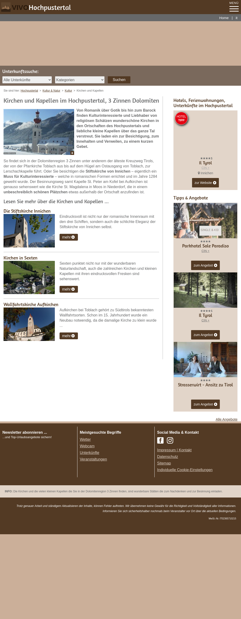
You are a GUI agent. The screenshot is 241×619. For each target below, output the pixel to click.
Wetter (85, 524)
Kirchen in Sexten (20, 258)
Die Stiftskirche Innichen (27, 211)
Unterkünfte (89, 537)
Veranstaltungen (93, 544)
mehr (66, 237)
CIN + (205, 168)
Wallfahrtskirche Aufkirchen (31, 304)
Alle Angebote (226, 504)
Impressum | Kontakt (174, 535)
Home (224, 18)
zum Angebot (205, 350)
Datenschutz (167, 541)
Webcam (87, 531)
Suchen (119, 80)
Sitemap (164, 548)
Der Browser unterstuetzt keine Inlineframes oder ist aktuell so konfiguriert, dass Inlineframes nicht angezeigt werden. (40, 555)
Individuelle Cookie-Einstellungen (185, 555)
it (237, 18)
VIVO (41, 7)
